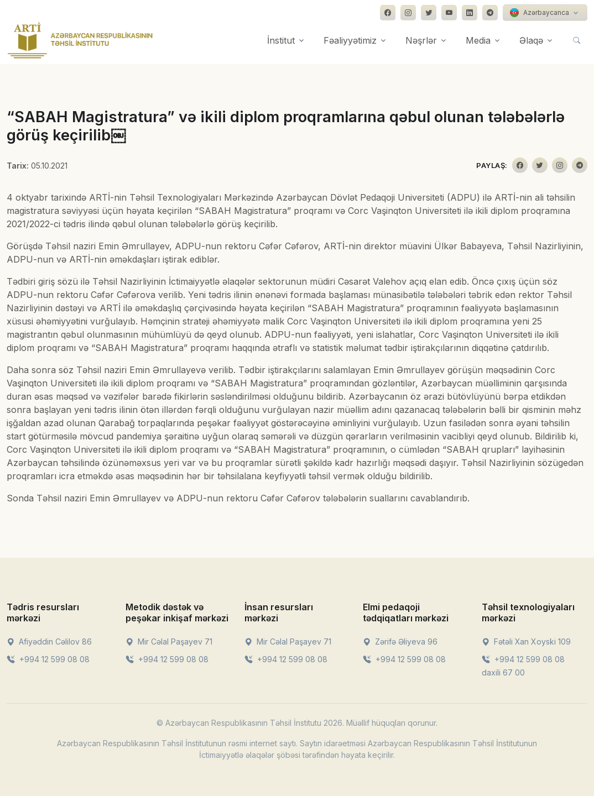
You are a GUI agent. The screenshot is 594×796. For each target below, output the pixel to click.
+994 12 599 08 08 (48, 659)
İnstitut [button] (281, 40)
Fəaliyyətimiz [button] (350, 40)
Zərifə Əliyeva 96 (400, 641)
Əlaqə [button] (531, 40)
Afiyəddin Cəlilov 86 (49, 641)
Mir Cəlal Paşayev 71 (169, 641)
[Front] (80, 40)
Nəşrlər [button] (421, 40)
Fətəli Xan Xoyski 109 (526, 641)
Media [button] (478, 40)
